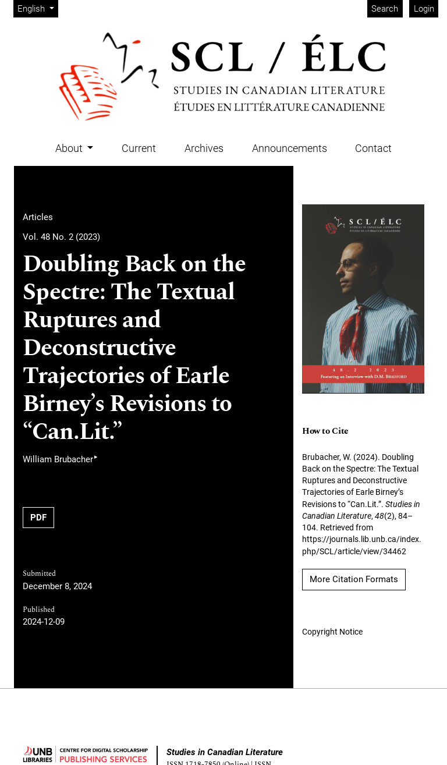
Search (384, 8)
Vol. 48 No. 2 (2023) (61, 237)
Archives (204, 148)
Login (424, 8)
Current (139, 148)
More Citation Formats (354, 579)
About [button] (70, 148)
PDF (38, 517)
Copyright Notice (332, 631)
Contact (373, 148)
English (37, 8)
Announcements (289, 148)
